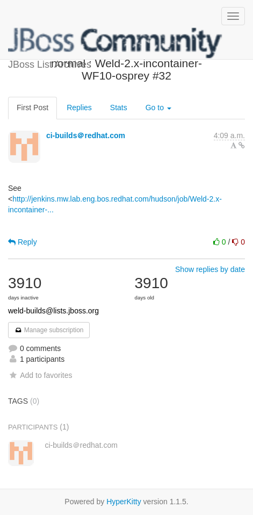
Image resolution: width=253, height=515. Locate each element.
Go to (158, 107)
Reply (22, 242)
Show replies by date (210, 269)
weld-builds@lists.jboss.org (53, 310)
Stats (118, 107)
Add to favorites (40, 375)
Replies (79, 107)
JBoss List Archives (115, 43)
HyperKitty (123, 501)
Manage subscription (49, 330)
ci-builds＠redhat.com (85, 135)
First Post (32, 107)
